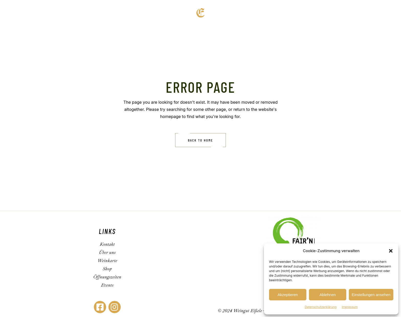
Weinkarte (107, 260)
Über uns (107, 252)
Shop (107, 269)
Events (107, 285)
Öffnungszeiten (107, 277)
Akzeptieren (287, 294)
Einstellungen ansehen (371, 294)
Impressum (350, 307)
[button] (390, 250)
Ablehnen (327, 294)
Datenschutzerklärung (321, 307)
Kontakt (107, 244)
